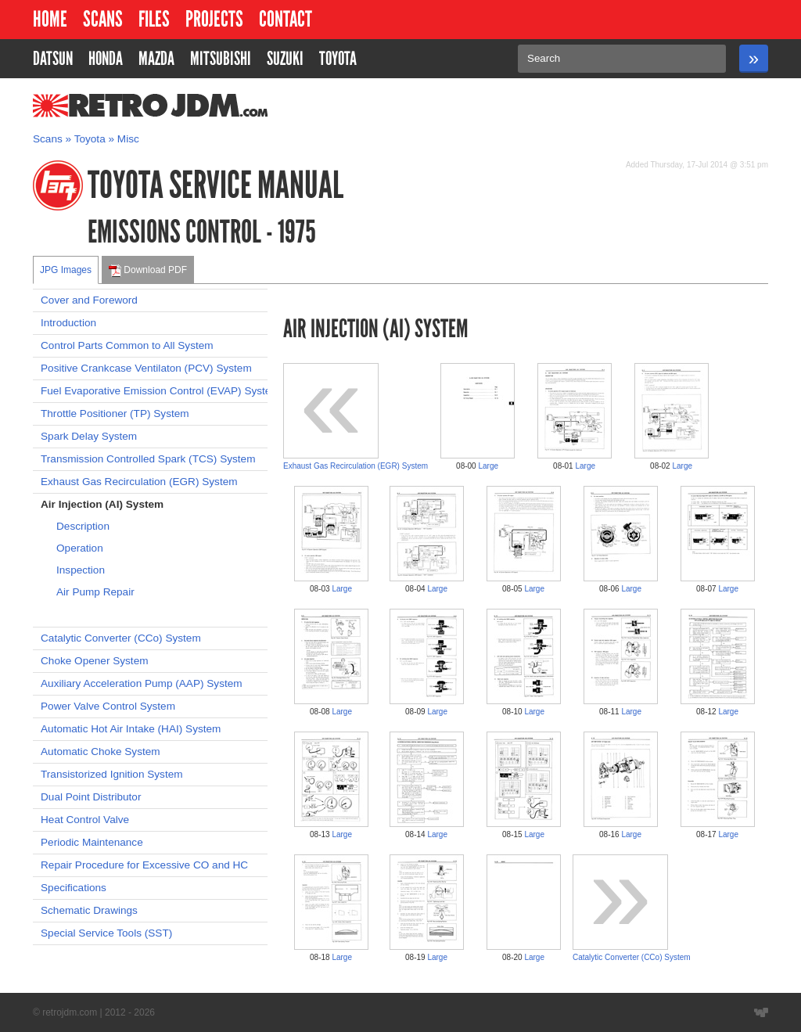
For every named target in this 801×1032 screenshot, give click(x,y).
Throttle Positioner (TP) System (115, 413)
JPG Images (66, 269)
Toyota (90, 139)
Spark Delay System (89, 436)
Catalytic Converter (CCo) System (121, 638)
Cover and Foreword (89, 300)
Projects (214, 19)
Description (83, 526)
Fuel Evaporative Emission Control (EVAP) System (154, 391)
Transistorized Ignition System (112, 774)
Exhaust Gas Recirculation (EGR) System (139, 481)
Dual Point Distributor (91, 797)
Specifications (73, 888)
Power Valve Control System (108, 706)
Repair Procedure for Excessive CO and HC (144, 865)
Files (154, 19)
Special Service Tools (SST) (106, 933)
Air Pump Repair (95, 592)
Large (488, 466)
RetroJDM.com (110, 105)
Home (50, 19)
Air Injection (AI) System (102, 504)
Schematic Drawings (89, 910)
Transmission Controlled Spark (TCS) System (148, 459)
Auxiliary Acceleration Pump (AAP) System (141, 683)
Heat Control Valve (85, 819)
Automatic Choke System (100, 751)
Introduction (68, 323)
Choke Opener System (95, 661)
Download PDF (148, 270)
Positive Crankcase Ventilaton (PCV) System (146, 368)
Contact (285, 19)
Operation (79, 548)
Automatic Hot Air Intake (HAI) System (131, 729)
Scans (103, 19)
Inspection (80, 570)
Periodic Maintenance (92, 842)
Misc (128, 139)
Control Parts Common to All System (127, 345)
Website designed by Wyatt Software (761, 1012)
